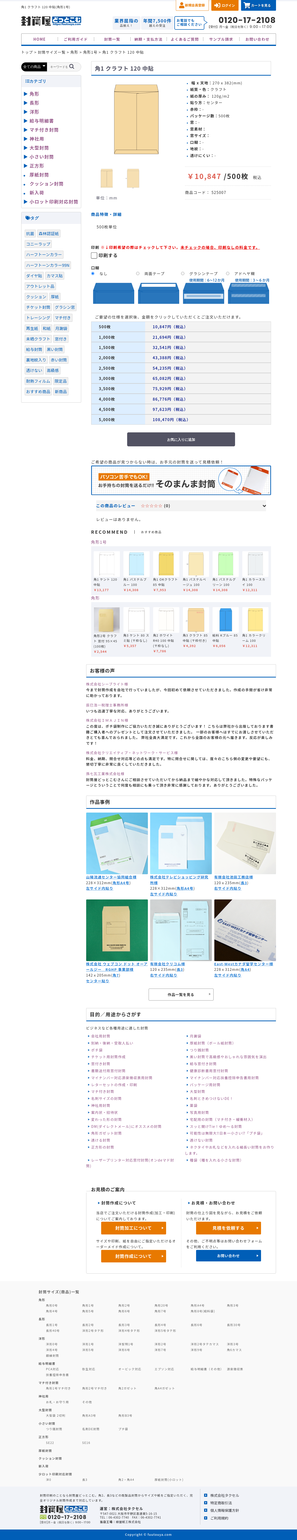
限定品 (61, 381)
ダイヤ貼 (34, 276)
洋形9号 (197, 1350)
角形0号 (52, 1305)
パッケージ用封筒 (205, 1084)
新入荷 (37, 192)
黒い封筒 (55, 349)
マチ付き (63, 318)
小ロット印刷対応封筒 (54, 201)
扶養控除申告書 (57, 1374)
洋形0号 (52, 1344)
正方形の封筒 (102, 1147)
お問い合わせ (257, 39)
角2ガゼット (127, 1388)
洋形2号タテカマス (205, 1344)
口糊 (95, 267)
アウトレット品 (40, 286)
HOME (39, 39)
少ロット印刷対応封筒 (55, 1474)
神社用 (37, 138)
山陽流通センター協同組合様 (111, 876)
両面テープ (154, 273)
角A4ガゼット (165, 1388)
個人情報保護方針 (224, 1510)
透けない (34, 370)
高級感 (53, 370)
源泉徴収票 (235, 1369)
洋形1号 (88, 1344)
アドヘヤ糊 (244, 273)
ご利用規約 (219, 1518)
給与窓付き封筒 (203, 1063)
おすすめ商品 (38, 391)
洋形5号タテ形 (165, 1330)
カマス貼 (55, 276)
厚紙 (55, 297)
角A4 (245, 969)
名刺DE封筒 (91, 1429)
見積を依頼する (228, 1228)
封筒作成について (133, 1256)
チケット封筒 (38, 307)
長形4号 (160, 1325)
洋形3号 (233, 1344)
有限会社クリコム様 (167, 963)
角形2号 (124, 1305)
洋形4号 (52, 1350)
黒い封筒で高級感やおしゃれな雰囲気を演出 (228, 1056)
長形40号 (53, 1330)
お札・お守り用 (57, 1402)
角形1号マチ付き (58, 1388)
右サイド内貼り (228, 888)
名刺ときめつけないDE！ (212, 1098)
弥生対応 (88, 1369)
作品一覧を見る (181, 994)
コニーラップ (38, 244)
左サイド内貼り (99, 888)
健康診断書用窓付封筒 (209, 1070)
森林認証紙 (49, 233)
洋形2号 (160, 1344)
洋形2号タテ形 (93, 1330)
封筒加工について (133, 1228)
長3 (244, 882)
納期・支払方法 (148, 39)
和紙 (47, 328)
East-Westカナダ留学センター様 (243, 963)
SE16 (86, 1442)
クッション (36, 297)
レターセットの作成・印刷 (114, 1084)
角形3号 (233, 1305)
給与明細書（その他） (207, 1369)
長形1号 (52, 1325)
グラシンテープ (203, 273)
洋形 (34, 111)
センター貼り (97, 980)
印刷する (108, 255)
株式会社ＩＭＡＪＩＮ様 (107, 720)
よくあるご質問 (185, 39)
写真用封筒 (199, 1112)
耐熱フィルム (38, 381)
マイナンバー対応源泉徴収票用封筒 (122, 1077)
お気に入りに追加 (181, 440)
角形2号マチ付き (94, 1388)
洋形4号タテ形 (129, 1330)
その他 (87, 1402)
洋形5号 (88, 1350)
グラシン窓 (65, 307)
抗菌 (30, 233)
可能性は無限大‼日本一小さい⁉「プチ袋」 (227, 1133)
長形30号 (234, 1325)
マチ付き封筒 (102, 1091)
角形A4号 (121, 882)
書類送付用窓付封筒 (108, 1070)
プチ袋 (123, 1429)
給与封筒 (34, 349)
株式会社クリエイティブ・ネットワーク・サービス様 (132, 752)
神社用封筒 (100, 1105)
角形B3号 (125, 1415)
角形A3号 (89, 1415)
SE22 (50, 1442)
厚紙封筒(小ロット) (169, 1479)
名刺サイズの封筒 (106, 1098)
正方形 (37, 165)
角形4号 (52, 1311)
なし (103, 273)
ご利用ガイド (76, 39)
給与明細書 (42, 120)
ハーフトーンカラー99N (48, 265)
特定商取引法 (221, 1502)
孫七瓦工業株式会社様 (105, 773)
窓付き (61, 339)
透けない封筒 (201, 1140)
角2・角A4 (126, 1479)
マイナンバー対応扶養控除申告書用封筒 (224, 1077)
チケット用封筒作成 (108, 1056)
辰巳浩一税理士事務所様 (107, 704)
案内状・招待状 (104, 1112)
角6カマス (234, 1350)
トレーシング (38, 318)
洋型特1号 (126, 1344)
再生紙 (32, 328)
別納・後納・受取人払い (112, 1042)
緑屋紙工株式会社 (128, 1522)
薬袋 (194, 1105)
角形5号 (88, 1311)
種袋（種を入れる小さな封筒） (217, 1160)
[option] (136, 120)
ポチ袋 (97, 1049)
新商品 (61, 391)
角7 (116, 975)
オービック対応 (129, 1369)
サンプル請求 (221, 39)
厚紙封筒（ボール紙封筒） (213, 1042)
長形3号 (124, 1325)
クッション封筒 (47, 183)
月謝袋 (195, 1035)
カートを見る (261, 5)
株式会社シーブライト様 (107, 684)
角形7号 (160, 1311)
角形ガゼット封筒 (106, 1133)
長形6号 (197, 1325)
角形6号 (124, 1311)
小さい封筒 (42, 156)
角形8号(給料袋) (203, 1311)
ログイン (228, 5)
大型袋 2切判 (55, 1415)
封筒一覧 (112, 39)
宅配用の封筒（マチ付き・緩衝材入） (222, 1119)
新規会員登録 (195, 5)
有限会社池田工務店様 (233, 876)
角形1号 (99, 542)
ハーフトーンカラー (44, 254)
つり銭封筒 (199, 1049)
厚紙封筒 (39, 174)
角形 (95, 598)
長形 (34, 102)
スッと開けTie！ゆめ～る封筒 (216, 1126)
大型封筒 (197, 1091)
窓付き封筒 (100, 1063)
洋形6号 (124, 1350)
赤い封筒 (59, 360)
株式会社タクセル (224, 1495)
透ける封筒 (100, 1140)
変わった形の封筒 (106, 1119)
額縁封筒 (52, 1355)
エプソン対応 (164, 1369)
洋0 (48, 1479)
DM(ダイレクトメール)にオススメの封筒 (126, 1126)
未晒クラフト (38, 339)
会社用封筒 (100, 1035)
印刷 (95, 247)
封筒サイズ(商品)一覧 (59, 1291)
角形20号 (161, 1305)
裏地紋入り (36, 360)
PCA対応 (52, 1369)
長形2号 (88, 1325)
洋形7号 (160, 1350)
